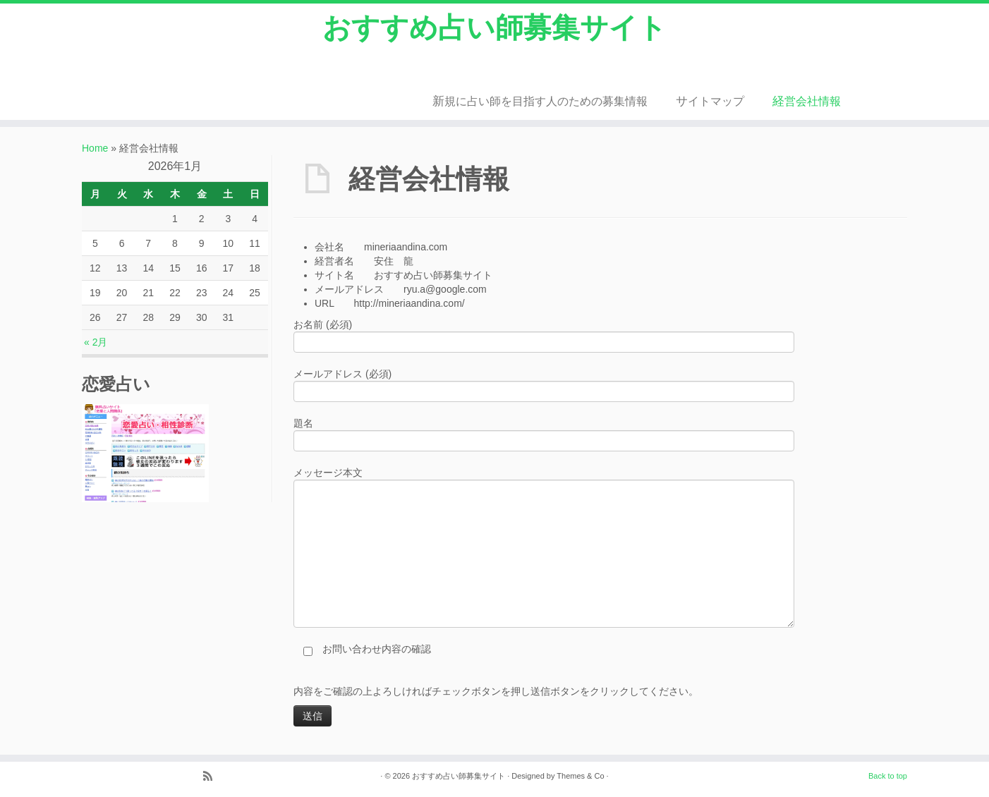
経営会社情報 (806, 101)
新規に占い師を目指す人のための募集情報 (540, 101)
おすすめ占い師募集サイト (494, 27)
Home (95, 148)
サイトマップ (710, 101)
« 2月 (95, 342)
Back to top (887, 776)
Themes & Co (580, 776)
